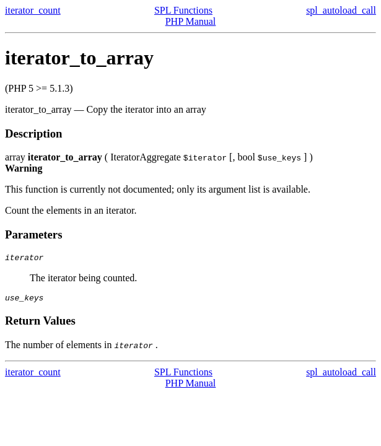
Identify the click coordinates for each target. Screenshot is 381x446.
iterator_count (33, 10)
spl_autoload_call (341, 10)
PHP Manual (190, 21)
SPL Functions (183, 10)
